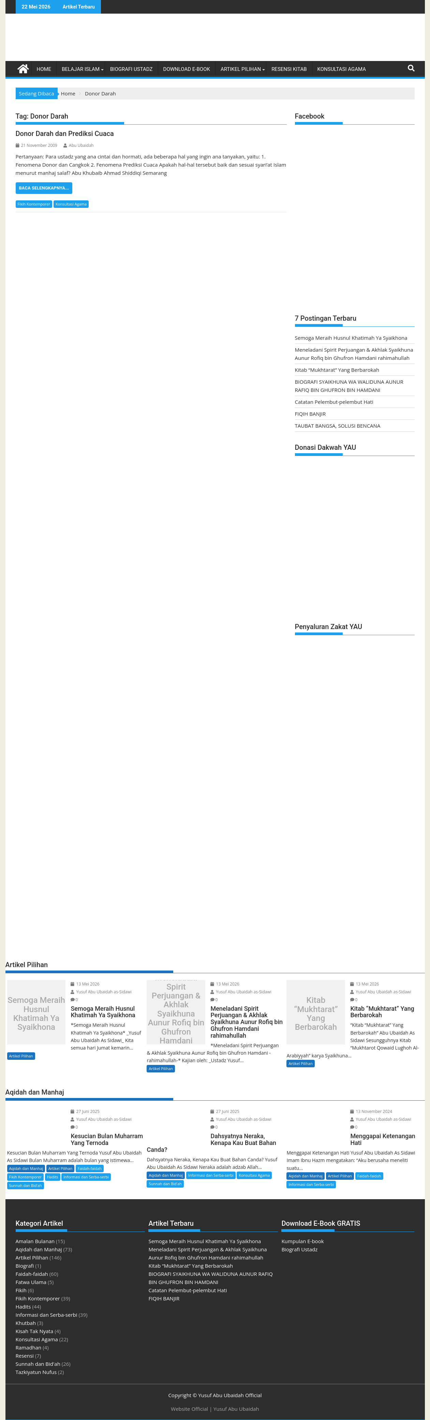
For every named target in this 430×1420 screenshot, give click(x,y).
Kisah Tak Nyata (35, 1331)
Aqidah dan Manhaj (26, 1168)
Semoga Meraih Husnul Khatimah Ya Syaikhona (351, 337)
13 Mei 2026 (85, 984)
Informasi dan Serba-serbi (86, 1176)
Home (44, 69)
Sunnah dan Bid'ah (25, 1185)
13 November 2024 (371, 1111)
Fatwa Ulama (31, 1282)
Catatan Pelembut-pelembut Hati (334, 401)
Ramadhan (29, 1347)
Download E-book (186, 69)
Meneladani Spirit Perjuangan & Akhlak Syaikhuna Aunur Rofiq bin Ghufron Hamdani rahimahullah (176, 1013)
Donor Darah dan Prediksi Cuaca (65, 133)
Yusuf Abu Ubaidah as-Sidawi (101, 992)
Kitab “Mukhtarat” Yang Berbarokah (337, 369)
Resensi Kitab (289, 69)
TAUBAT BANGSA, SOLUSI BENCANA (338, 425)
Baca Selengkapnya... (44, 187)
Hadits (52, 1176)
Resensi (25, 1355)
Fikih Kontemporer (34, 204)
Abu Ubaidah (78, 145)
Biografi (25, 1265)
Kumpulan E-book (302, 1241)
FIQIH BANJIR (310, 413)
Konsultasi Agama (341, 69)
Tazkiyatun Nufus (36, 1372)
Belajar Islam (81, 69)
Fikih (21, 1290)
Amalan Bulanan (35, 1241)
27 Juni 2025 (85, 1111)
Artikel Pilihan (241, 69)
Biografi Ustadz (131, 69)
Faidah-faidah (90, 1168)
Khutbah (26, 1322)
